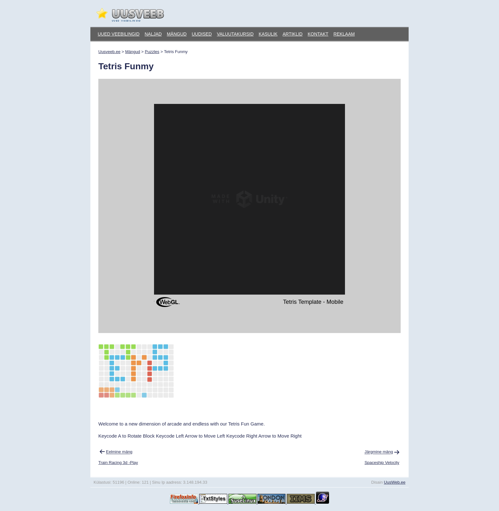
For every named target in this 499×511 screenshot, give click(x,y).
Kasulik (268, 34)
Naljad (153, 34)
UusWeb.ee (394, 482)
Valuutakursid (235, 34)
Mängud (176, 34)
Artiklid (293, 34)
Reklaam (344, 34)
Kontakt (318, 34)
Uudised (202, 34)
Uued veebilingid (118, 34)
